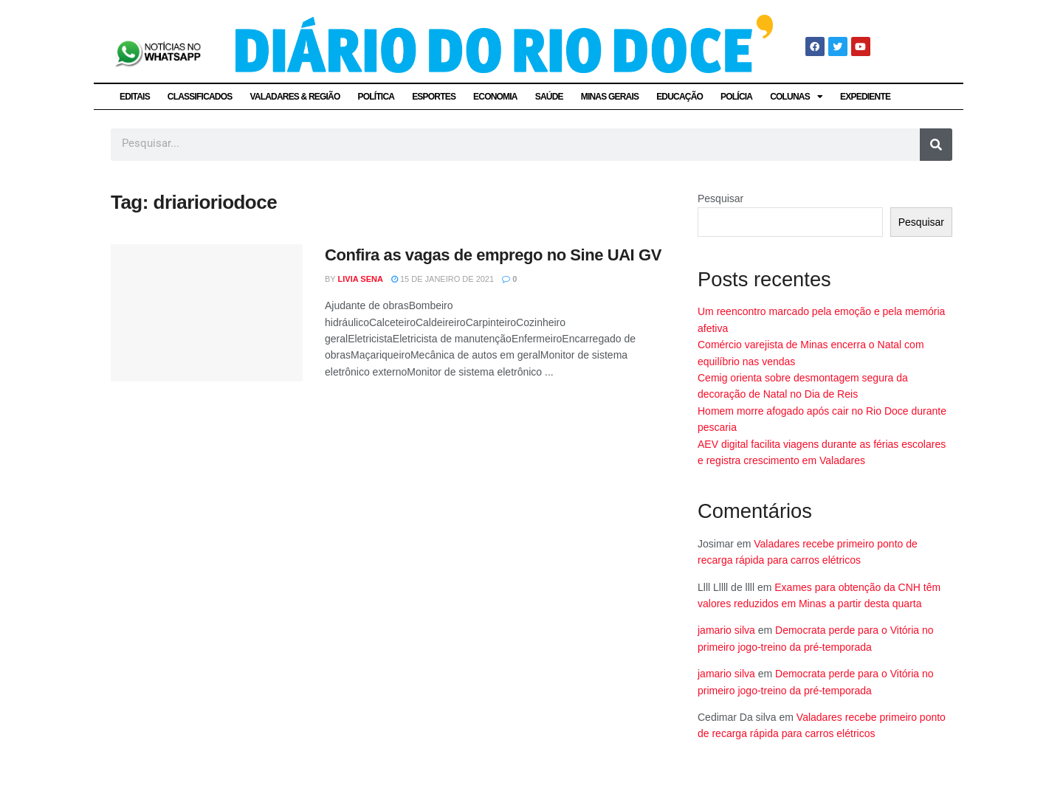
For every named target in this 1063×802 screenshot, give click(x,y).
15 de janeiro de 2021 (442, 278)
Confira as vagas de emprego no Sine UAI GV (493, 255)
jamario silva (726, 630)
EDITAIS (135, 96)
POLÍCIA (736, 96)
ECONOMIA (495, 96)
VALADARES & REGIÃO (295, 96)
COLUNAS (796, 96)
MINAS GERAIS (610, 96)
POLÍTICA (376, 96)
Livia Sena (360, 278)
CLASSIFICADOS (200, 96)
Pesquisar (720, 198)
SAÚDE (549, 96)
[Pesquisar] (936, 144)
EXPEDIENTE (865, 96)
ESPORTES (433, 96)
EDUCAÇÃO (679, 96)
